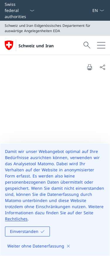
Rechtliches (16, 219)
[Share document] (102, 67)
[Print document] (89, 67)
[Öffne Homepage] (29, 45)
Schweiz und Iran (36, 45)
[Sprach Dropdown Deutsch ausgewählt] (98, 10)
